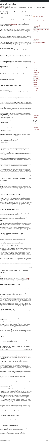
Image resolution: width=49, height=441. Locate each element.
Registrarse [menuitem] (7, 0)
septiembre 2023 (36, 76)
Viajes (24, 8)
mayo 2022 (35, 92)
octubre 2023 (36, 74)
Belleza (8, 7)
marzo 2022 (35, 94)
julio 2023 (35, 80)
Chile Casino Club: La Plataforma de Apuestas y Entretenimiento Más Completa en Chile (41, 47)
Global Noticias (8, 4)
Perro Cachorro (36, 127)
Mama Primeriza (36, 125)
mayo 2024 (35, 66)
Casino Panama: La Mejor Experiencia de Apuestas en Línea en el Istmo (40, 43)
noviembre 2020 (36, 115)
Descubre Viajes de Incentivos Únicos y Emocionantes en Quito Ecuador (16, 12)
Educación (24, 7)
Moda (6, 8)
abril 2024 (35, 68)
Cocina (12, 7)
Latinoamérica (38, 7)
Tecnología (20, 8)
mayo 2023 (35, 82)
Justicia (34, 7)
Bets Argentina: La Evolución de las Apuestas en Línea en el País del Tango (15, 346)
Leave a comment (4, 15)
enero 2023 (35, 84)
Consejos (15, 7)
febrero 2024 (36, 70)
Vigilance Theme (2, 440)
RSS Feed (35, 16)
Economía (20, 7)
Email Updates (41, 16)
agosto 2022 (36, 88)
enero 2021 (35, 111)
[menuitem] (1, 1)
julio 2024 (35, 64)
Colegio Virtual (36, 123)
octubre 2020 (36, 117)
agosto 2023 (36, 78)
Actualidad (5, 7)
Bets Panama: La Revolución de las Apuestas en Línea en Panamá (41, 39)
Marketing (44, 7)
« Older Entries (2, 437)
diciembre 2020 (36, 113)
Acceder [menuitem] (3, 0)
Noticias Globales (36, 129)
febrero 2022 (36, 96)
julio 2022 (35, 90)
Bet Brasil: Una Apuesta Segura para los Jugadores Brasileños (14, 271)
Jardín (31, 7)
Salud (13, 8)
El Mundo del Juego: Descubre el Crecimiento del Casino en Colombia (16, 179)
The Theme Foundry (7, 440)
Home (1, 7)
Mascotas (2, 8)
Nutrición (9, 8)
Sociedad (16, 8)
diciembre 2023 (36, 72)
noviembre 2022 (36, 86)
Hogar (28, 7)
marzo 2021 (35, 109)
